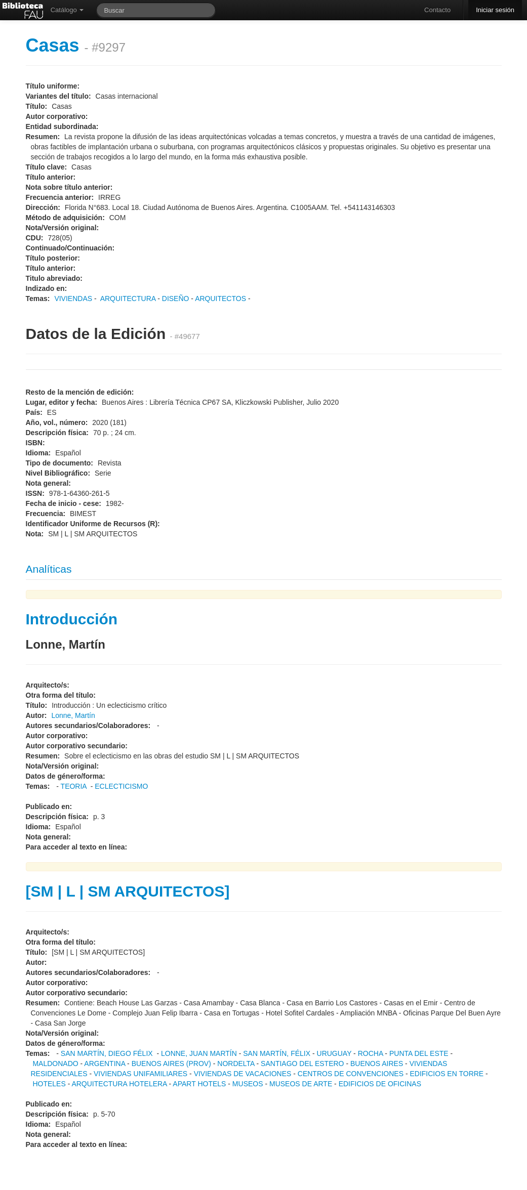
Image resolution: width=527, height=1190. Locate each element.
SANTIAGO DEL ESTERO (302, 1063)
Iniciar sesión (495, 10)
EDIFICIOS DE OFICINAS (380, 1084)
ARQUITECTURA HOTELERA (119, 1084)
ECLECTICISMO (121, 786)
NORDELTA (235, 1063)
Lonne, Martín (73, 715)
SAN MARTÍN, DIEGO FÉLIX (107, 1053)
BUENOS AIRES (376, 1063)
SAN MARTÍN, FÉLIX (276, 1053)
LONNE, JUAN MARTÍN (199, 1053)
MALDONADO (55, 1063)
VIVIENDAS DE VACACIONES (243, 1074)
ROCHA (370, 1053)
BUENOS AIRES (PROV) (171, 1063)
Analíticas (49, 569)
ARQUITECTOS (220, 298)
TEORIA (74, 786)
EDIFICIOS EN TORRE (446, 1074)
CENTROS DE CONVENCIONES (350, 1074)
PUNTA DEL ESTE (419, 1053)
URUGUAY (334, 1053)
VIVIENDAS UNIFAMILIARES (140, 1074)
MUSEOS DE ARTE (300, 1084)
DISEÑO (175, 298)
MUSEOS (247, 1084)
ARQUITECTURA (128, 298)
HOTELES (48, 1084)
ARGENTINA (104, 1063)
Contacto (437, 10)
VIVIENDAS (73, 298)
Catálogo (67, 10)
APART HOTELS (199, 1084)
